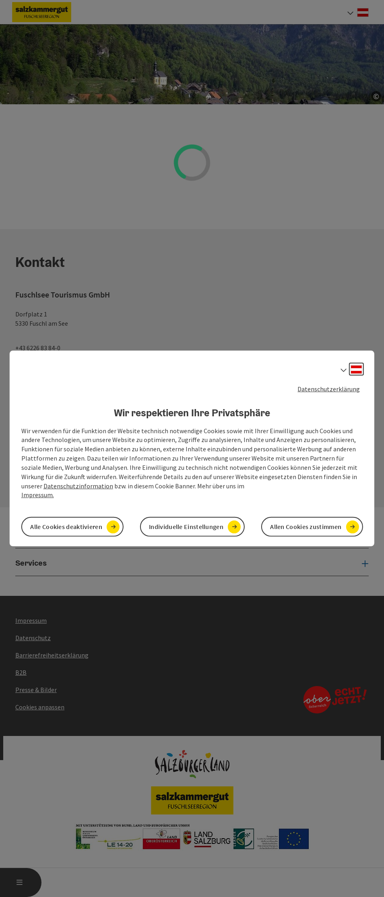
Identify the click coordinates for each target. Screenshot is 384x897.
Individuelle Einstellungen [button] (186, 527)
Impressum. (37, 495)
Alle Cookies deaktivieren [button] (66, 527)
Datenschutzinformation (78, 486)
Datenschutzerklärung (328, 389)
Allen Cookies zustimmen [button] (305, 527)
